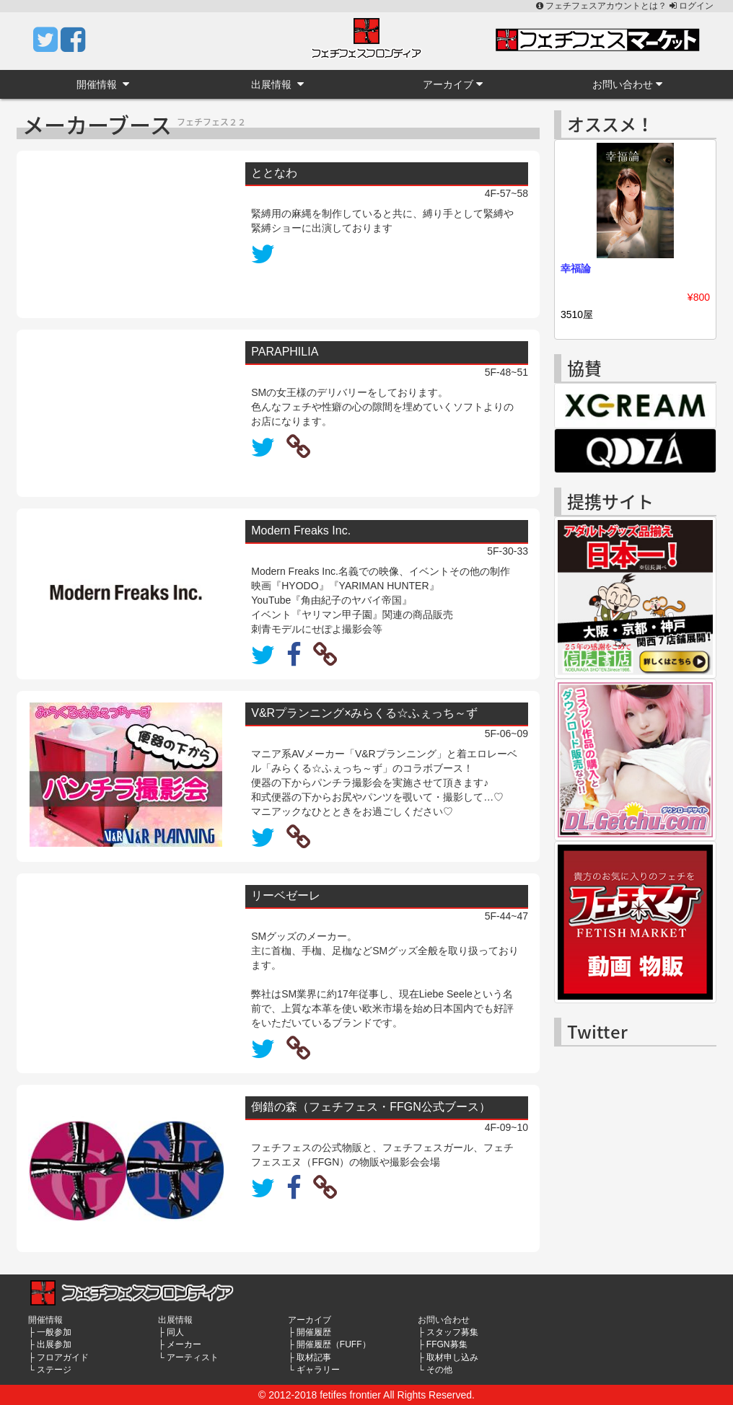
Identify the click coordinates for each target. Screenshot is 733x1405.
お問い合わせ (627, 84)
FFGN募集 (447, 1344)
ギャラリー (318, 1370)
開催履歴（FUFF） (334, 1344)
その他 (439, 1370)
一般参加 (54, 1332)
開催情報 (102, 84)
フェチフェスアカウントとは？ (603, 6)
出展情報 (277, 84)
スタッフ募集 (452, 1332)
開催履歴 (314, 1332)
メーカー (184, 1344)
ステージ (54, 1370)
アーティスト (193, 1357)
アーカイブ (453, 84)
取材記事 (314, 1357)
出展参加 (54, 1344)
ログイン (692, 6)
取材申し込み (452, 1357)
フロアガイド (63, 1357)
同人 (175, 1332)
